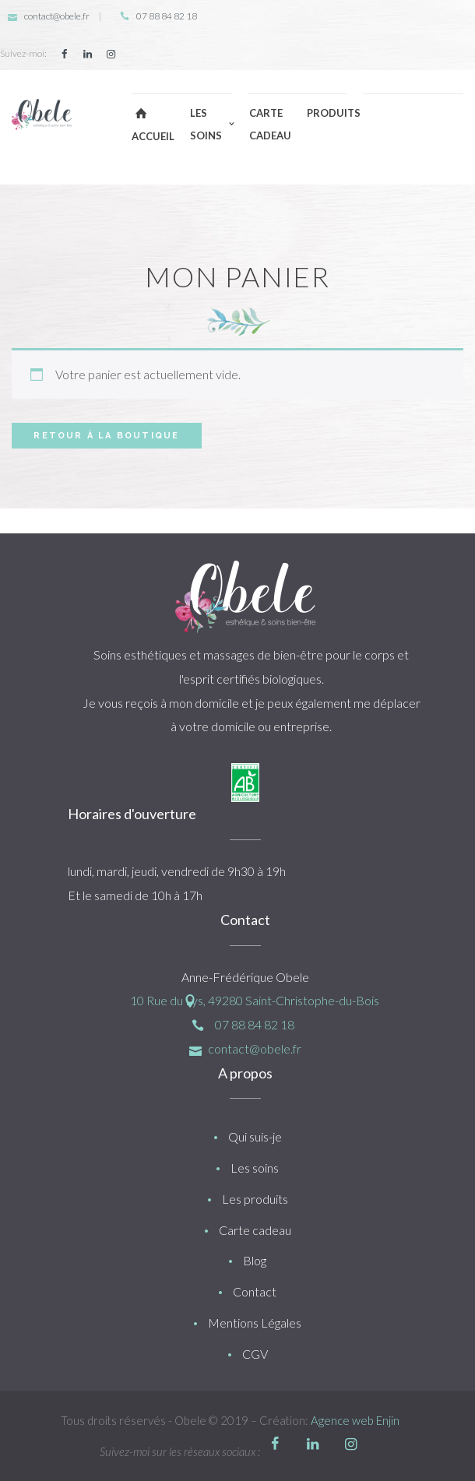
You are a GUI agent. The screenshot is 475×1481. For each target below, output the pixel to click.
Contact (254, 1291)
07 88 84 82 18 (166, 16)
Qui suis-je (255, 1136)
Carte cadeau (255, 1229)
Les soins (254, 1167)
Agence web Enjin (355, 1420)
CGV (255, 1353)
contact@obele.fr (57, 16)
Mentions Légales (254, 1322)
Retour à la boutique (106, 436)
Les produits (255, 1198)
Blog (254, 1260)
